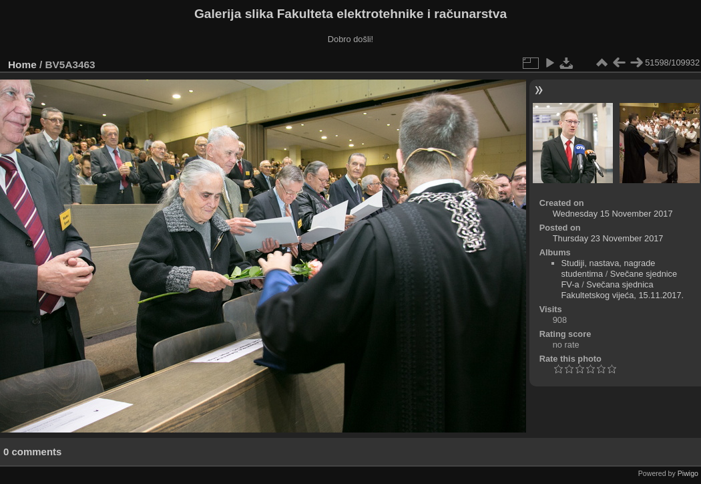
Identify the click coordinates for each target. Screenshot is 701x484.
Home (22, 64)
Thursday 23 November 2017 (608, 238)
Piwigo (688, 473)
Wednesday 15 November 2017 (613, 214)
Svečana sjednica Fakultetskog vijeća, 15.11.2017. (622, 289)
